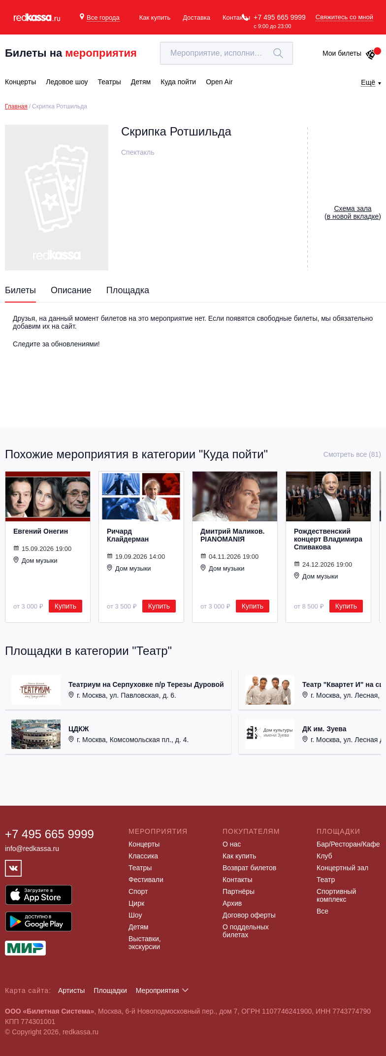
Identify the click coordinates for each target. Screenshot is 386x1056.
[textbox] (226, 53)
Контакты (236, 17)
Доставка (196, 17)
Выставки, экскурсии (145, 943)
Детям (138, 927)
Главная (16, 106)
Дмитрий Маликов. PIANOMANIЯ (232, 535)
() (352, 212)
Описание (71, 290)
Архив (232, 903)
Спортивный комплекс (336, 895)
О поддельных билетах (246, 931)
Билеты (20, 290)
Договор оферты (249, 915)
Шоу (135, 915)
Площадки (110, 990)
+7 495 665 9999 (280, 17)
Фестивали (146, 880)
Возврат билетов (249, 868)
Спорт (138, 891)
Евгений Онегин (40, 531)
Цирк (136, 903)
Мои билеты (349, 53)
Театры (140, 868)
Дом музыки (35, 560)
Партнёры (239, 891)
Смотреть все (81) (352, 454)
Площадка (127, 290)
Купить (65, 606)
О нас (232, 844)
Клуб (324, 856)
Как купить (154, 17)
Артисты (71, 990)
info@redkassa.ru (32, 848)
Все (322, 911)
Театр (326, 880)
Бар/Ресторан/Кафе (348, 844)
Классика (143, 856)
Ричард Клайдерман (128, 535)
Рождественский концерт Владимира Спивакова (328, 539)
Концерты (144, 844)
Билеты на (71, 53)
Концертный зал (342, 868)
